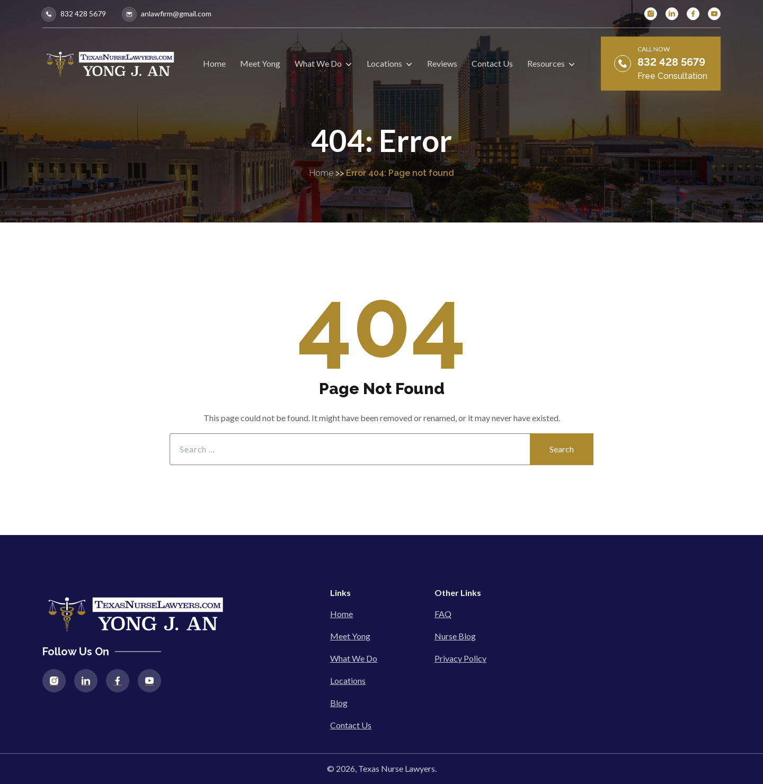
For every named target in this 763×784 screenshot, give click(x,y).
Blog (339, 703)
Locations (348, 680)
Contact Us (350, 725)
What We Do (353, 658)
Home (321, 173)
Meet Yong (350, 636)
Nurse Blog (455, 636)
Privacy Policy (460, 658)
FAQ (442, 614)
